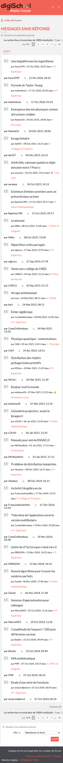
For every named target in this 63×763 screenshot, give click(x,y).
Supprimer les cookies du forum (44, 750)
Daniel (18, 581)
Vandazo (19, 469)
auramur (19, 172)
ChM (17, 344)
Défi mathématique (23, 658)
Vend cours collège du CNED (29, 269)
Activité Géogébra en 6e (26, 488)
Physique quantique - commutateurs (33, 339)
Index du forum (13, 20)
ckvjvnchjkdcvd (22, 687)
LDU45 (18, 421)
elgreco (18, 250)
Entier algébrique (21, 312)
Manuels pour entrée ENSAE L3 (30, 440)
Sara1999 (20, 66)
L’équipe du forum (17, 750)
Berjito (18, 639)
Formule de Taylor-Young (27, 85)
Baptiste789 (21, 202)
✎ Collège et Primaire (28, 498)
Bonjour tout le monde (25, 387)
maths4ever (21, 90)
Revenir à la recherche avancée (17, 35)
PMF (17, 663)
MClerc (18, 368)
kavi (17, 298)
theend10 (19, 119)
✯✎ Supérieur (19, 322)
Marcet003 (20, 610)
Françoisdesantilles (24, 493)
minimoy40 (20, 392)
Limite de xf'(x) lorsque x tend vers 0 (33, 547)
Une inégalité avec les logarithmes (32, 61)
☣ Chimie (51, 298)
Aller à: (17, 732)
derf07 (18, 143)
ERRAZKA (20, 552)
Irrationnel (17, 220)
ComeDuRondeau (23, 317)
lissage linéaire (20, 138)
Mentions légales (10, 760)
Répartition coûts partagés (28, 245)
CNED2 (18, 274)
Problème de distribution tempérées (33, 464)
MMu (17, 226)
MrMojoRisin (21, 445)
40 (59, 44)
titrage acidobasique (24, 293)
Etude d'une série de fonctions (30, 682)
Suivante (55, 706)
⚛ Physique (53, 343)
